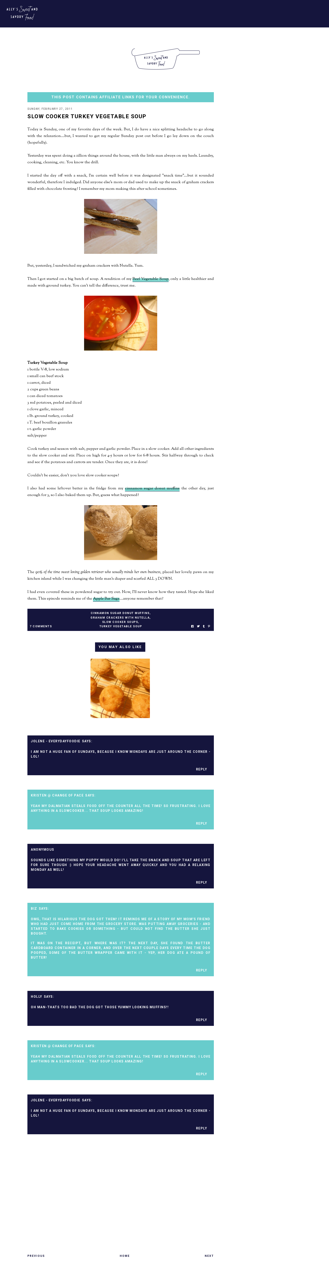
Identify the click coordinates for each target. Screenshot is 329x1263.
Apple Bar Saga (106, 599)
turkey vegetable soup (120, 626)
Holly (36, 997)
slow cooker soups (120, 622)
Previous (36, 1256)
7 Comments (41, 626)
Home (125, 1256)
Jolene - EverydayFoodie (55, 741)
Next (209, 1256)
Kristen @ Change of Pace (57, 796)
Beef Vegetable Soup (150, 279)
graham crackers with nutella (120, 618)
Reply (201, 770)
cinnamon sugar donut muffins (152, 489)
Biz (34, 909)
